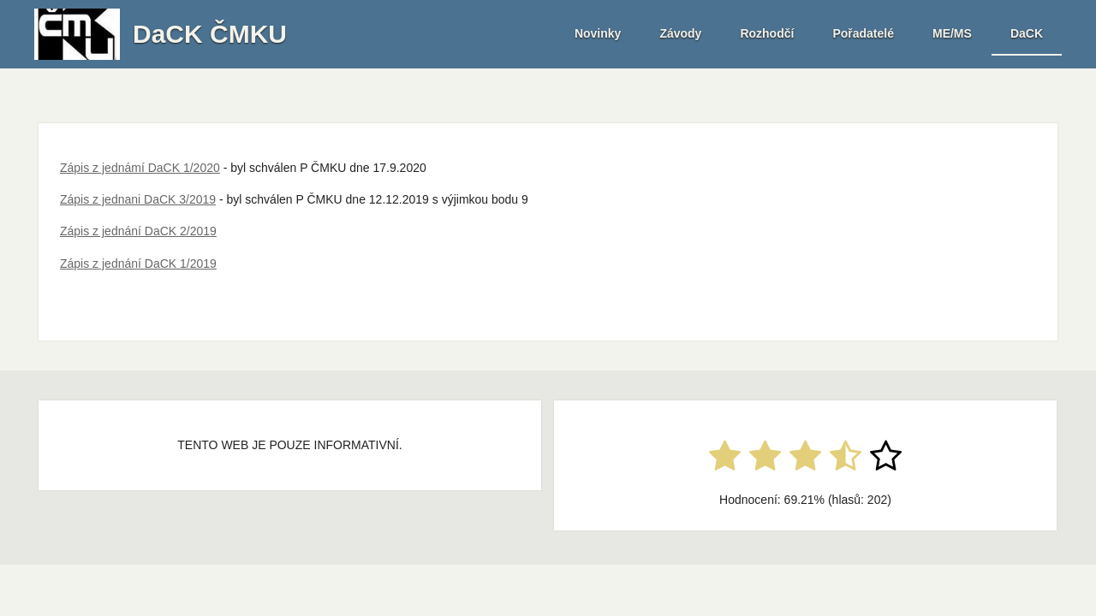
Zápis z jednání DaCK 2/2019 (138, 231)
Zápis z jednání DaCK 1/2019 (138, 263)
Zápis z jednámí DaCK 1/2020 (140, 168)
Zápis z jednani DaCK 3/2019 (138, 199)
